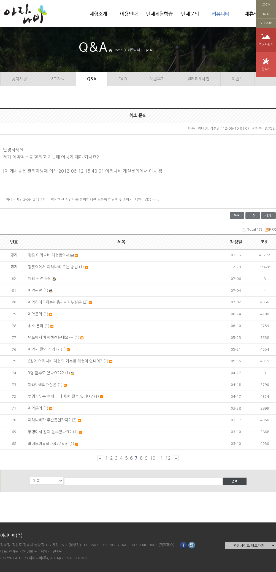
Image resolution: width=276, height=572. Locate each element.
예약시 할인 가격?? (43, 349)
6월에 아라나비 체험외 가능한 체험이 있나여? (65, 361)
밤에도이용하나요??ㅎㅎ (48, 444)
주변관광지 (266, 45)
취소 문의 (35, 326)
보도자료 (57, 79)
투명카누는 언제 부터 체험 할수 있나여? (60, 396)
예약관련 (35, 290)
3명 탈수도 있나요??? (46, 373)
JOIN (266, 13)
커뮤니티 (220, 14)
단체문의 (190, 14)
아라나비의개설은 (42, 385)
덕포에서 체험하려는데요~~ (50, 337)
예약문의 (35, 314)
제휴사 (251, 14)
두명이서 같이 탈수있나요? (50, 432)
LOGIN (265, 4)
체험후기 (157, 79)
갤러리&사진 (198, 79)
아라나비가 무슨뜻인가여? (49, 420)
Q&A (148, 50)
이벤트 (237, 79)
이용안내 (129, 14)
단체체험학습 (159, 14)
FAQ (123, 79)
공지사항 (19, 79)
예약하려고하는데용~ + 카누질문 (55, 302)
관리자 (265, 69)
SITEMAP (266, 23)
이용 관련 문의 (40, 278)
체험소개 (98, 14)
